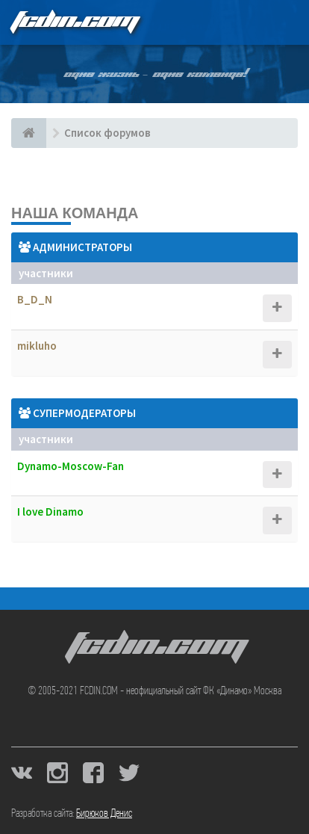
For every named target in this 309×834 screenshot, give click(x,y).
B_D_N (34, 299)
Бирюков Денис (104, 814)
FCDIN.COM (74, 22)
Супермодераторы (84, 413)
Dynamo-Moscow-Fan (70, 466)
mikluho (37, 346)
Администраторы (82, 247)
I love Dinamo (50, 511)
